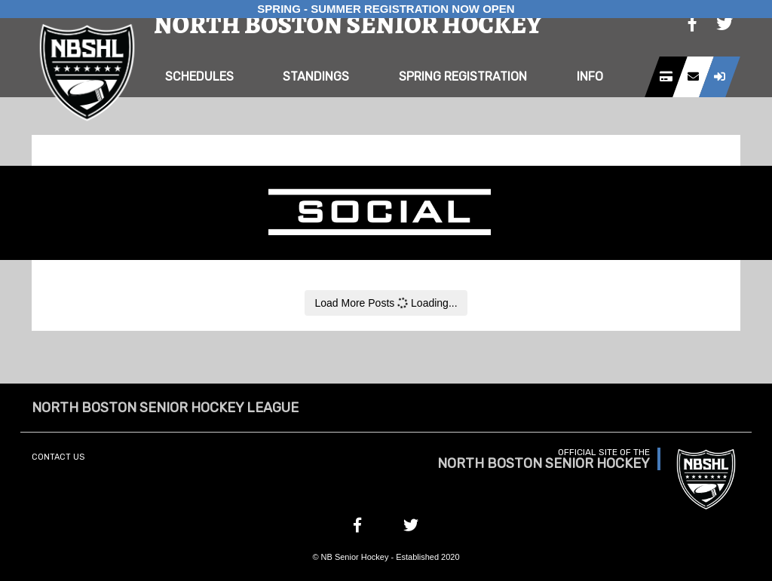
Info (590, 76)
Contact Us (58, 457)
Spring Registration (463, 76)
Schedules (199, 76)
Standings (316, 76)
